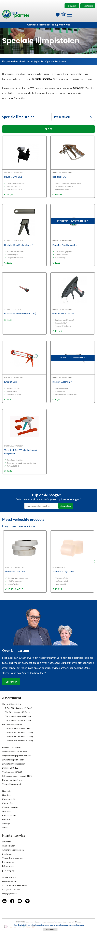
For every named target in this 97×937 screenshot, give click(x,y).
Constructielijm (9, 799)
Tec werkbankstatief (11, 784)
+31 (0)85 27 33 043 (11, 889)
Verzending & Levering (12, 858)
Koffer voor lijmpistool (12, 780)
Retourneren (8, 862)
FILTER (48, 129)
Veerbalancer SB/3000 (12, 772)
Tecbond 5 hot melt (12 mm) (17, 728)
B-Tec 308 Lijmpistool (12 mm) (18, 708)
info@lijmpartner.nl (9, 893)
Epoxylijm (6, 811)
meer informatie (78, 925)
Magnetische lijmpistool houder (16, 755)
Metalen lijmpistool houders (14, 751)
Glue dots (6, 791)
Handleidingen (8, 845)
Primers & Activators (11, 747)
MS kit (5, 827)
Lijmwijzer (6, 841)
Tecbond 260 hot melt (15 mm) (19, 736)
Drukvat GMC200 (10, 768)
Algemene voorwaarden (13, 850)
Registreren (87, 5)
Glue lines (6, 795)
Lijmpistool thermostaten (13, 763)
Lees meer (11, 681)
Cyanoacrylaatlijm (10, 807)
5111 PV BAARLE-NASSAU (14, 885)
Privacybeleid (8, 866)
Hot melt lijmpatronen (12, 724)
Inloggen (72, 5)
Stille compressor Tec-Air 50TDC (17, 776)
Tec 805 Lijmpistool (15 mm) (17, 712)
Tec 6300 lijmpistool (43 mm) (18, 720)
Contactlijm (7, 803)
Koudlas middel (9, 815)
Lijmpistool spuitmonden (13, 759)
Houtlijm (6, 819)
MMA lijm (6, 823)
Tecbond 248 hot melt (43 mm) (19, 740)
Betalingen (7, 854)
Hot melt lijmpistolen (11, 704)
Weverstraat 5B (9, 881)
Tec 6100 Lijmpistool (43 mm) (18, 716)
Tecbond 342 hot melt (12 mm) (19, 732)
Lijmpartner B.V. (9, 877)
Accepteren (50, 929)
